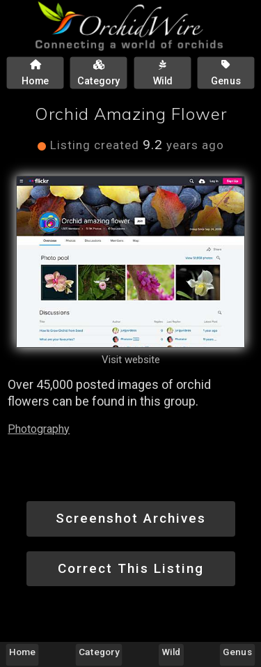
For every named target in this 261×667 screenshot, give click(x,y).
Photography (39, 429)
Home (22, 651)
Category (99, 651)
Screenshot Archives (131, 518)
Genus (237, 651)
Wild (171, 651)
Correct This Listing (131, 568)
